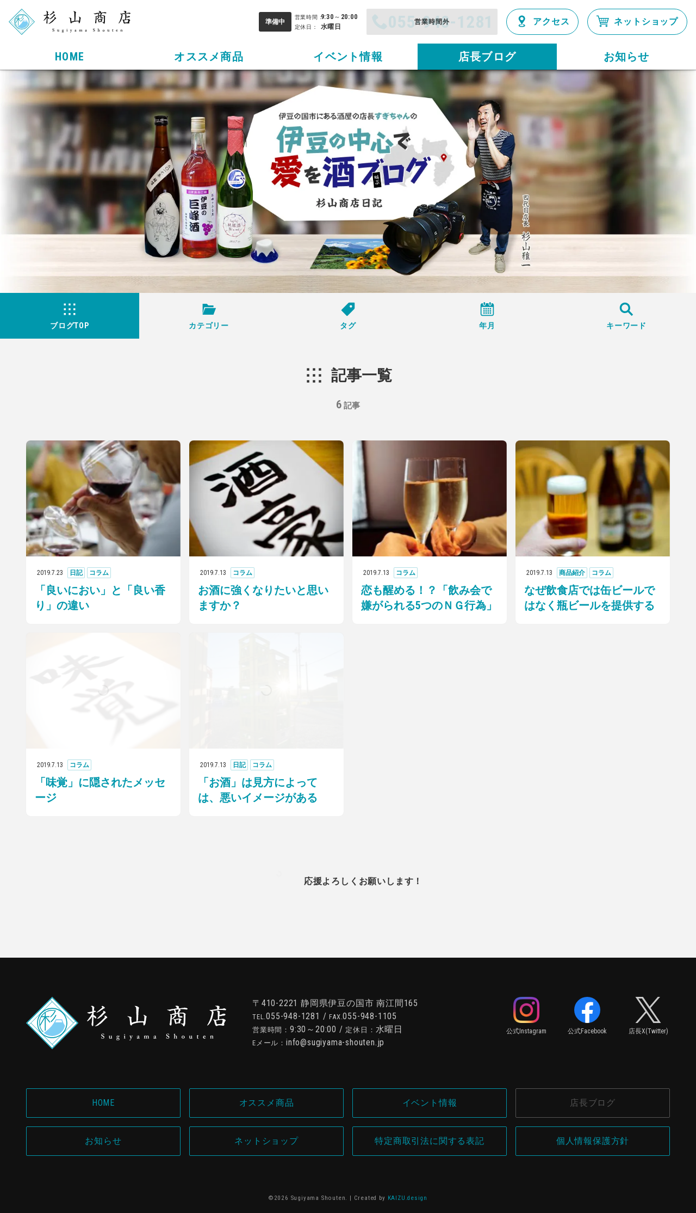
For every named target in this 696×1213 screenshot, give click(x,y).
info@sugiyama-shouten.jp (335, 1042)
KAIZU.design (408, 1198)
